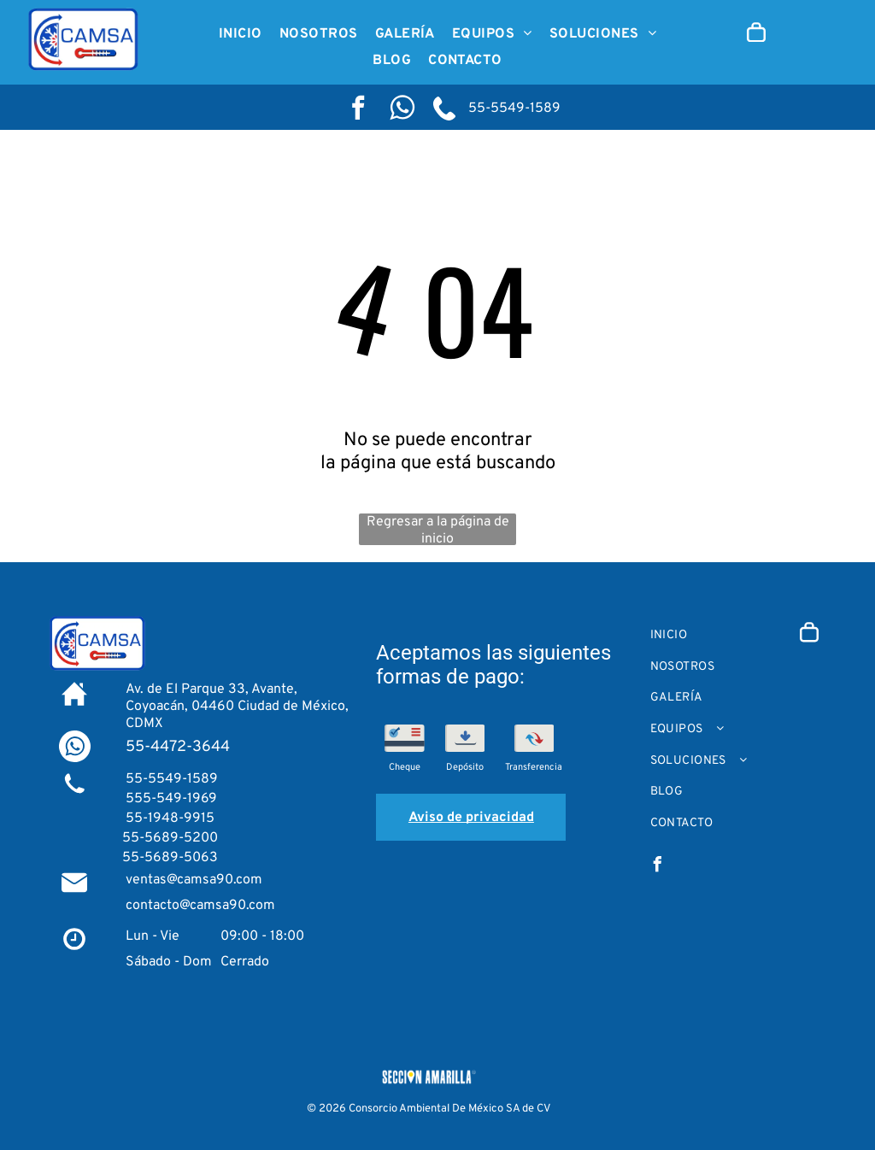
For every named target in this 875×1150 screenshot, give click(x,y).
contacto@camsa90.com (200, 905)
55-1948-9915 (168, 818)
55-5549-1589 (513, 108)
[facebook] (358, 110)
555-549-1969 (169, 798)
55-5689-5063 (170, 857)
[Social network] (402, 110)
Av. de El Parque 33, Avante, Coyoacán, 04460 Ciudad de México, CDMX (237, 706)
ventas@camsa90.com (194, 880)
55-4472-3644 (178, 747)
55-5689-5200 (170, 838)
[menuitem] (240, 34)
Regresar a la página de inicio (438, 529)
